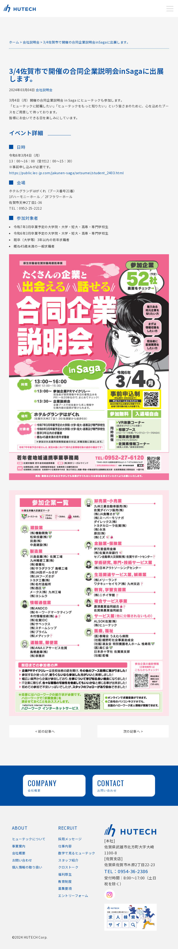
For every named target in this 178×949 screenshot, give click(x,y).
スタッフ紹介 (68, 860)
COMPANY (54, 785)
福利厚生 (65, 874)
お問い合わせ (22, 860)
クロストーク (68, 867)
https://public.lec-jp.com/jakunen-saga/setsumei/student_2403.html (66, 173)
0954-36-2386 (133, 871)
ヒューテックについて (29, 839)
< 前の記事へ (45, 731)
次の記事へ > (133, 731)
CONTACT (123, 785)
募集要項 (65, 888)
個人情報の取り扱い (27, 867)
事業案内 (18, 846)
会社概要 (18, 853)
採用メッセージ (70, 839)
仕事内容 (65, 846)
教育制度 (65, 881)
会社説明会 (44, 89)
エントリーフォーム (73, 895)
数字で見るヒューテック (76, 853)
